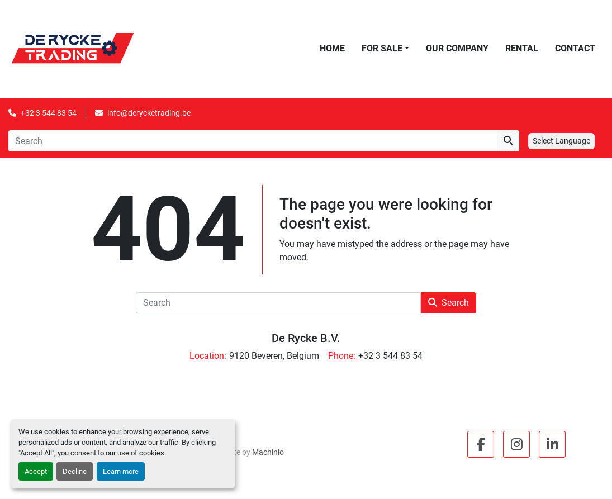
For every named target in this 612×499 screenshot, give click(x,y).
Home (332, 48)
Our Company (457, 48)
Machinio (268, 452)
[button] (385, 48)
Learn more (121, 471)
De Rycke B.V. (306, 338)
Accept (36, 471)
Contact (575, 48)
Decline (75, 471)
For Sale (382, 48)
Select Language (561, 140)
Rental (521, 48)
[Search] (252, 140)
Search (448, 302)
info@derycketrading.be (149, 112)
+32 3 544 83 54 (49, 112)
